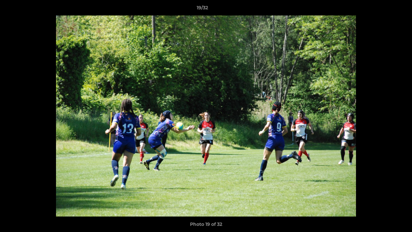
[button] (385, 9)
